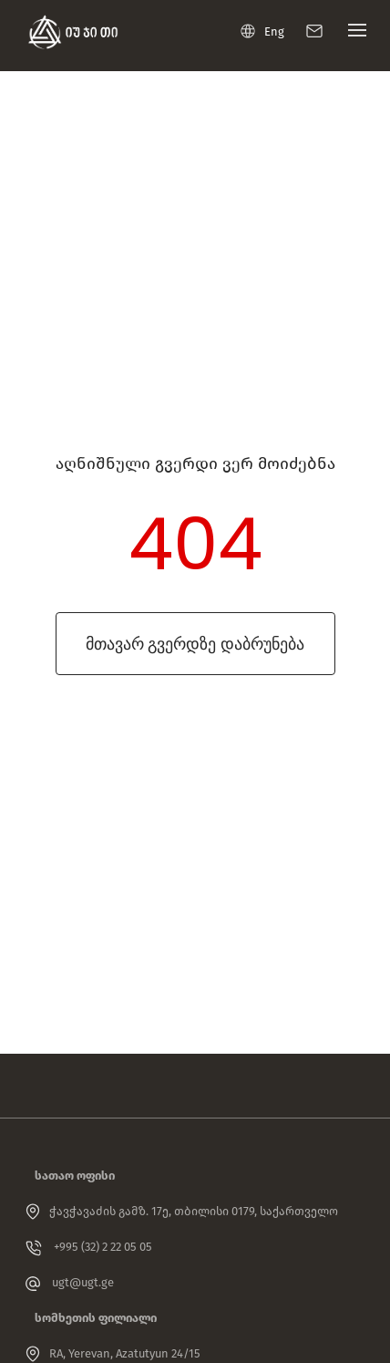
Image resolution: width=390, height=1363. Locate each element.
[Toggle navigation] (352, 35)
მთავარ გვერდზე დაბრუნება (195, 643)
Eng (262, 31)
